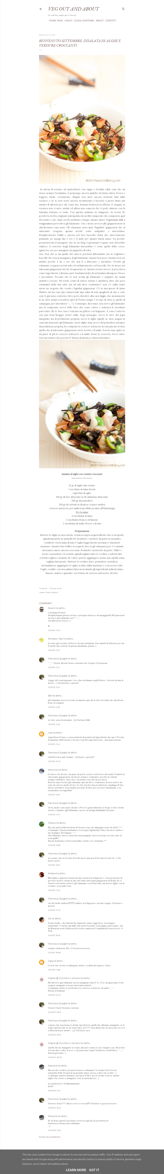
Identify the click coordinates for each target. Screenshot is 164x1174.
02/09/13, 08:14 (54, 1035)
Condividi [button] (43, 588)
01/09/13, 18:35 (54, 935)
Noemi (51, 608)
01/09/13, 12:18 (54, 707)
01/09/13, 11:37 (54, 650)
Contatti (109, 20)
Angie (103, 296)
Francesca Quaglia (57, 658)
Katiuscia (52, 1065)
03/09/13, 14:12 (54, 1090)
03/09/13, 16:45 (54, 1108)
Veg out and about (73, 8)
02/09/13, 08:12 (54, 1012)
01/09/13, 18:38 (54, 952)
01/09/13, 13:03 (54, 761)
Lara (50, 732)
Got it (94, 1170)
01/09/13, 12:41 (54, 744)
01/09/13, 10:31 (54, 630)
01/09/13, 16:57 (54, 865)
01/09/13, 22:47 (54, 995)
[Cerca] (123, 8)
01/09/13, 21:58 (54, 970)
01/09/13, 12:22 (54, 724)
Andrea (51, 873)
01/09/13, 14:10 (54, 814)
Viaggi (67, 20)
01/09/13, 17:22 (54, 890)
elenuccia (53, 769)
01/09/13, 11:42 (54, 687)
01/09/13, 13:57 (54, 795)
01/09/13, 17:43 (54, 910)
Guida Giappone (83, 20)
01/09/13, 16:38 (54, 845)
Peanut (52, 823)
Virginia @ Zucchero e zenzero (64, 978)
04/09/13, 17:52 (54, 1130)
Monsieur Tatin (55, 638)
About (99, 20)
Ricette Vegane (51, 592)
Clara (50, 961)
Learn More (76, 1170)
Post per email (55, 588)
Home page (55, 20)
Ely (49, 918)
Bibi (50, 695)
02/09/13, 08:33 (55, 1057)
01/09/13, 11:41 (54, 667)
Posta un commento (50, 1137)
